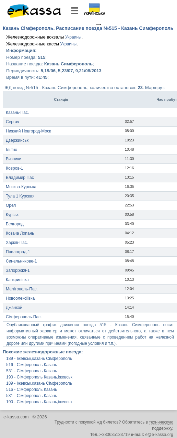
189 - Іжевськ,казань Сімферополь (39, 358)
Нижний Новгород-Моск (28, 131)
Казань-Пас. (17, 112)
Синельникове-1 (21, 261)
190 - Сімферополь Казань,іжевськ (39, 377)
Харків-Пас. (17, 242)
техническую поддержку (161, 425)
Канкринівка (17, 279)
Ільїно (11, 149)
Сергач (12, 121)
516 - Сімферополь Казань (31, 364)
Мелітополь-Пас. (22, 289)
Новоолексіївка (20, 298)
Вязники (13, 159)
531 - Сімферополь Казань (31, 370)
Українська (94, 13)
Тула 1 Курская (20, 196)
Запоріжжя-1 (18, 270)
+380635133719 (115, 434)
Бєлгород (15, 224)
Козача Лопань (20, 233)
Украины (73, 37)
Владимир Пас (20, 177)
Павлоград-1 (18, 251)
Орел (11, 205)
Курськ (12, 214)
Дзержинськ (17, 140)
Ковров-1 (14, 168)
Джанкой (14, 307)
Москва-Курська (21, 186)
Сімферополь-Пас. (24, 316)
